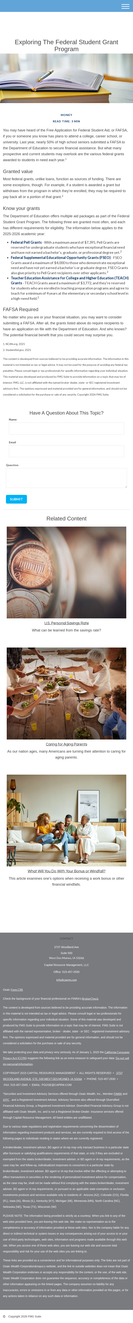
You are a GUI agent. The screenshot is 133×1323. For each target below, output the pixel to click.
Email (12, 442)
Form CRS (17, 989)
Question (12, 465)
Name (13, 419)
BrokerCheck (90, 998)
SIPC (6, 1099)
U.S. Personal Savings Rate (66, 623)
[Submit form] (16, 499)
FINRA (118, 1093)
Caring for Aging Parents (66, 744)
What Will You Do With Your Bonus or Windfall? (66, 871)
